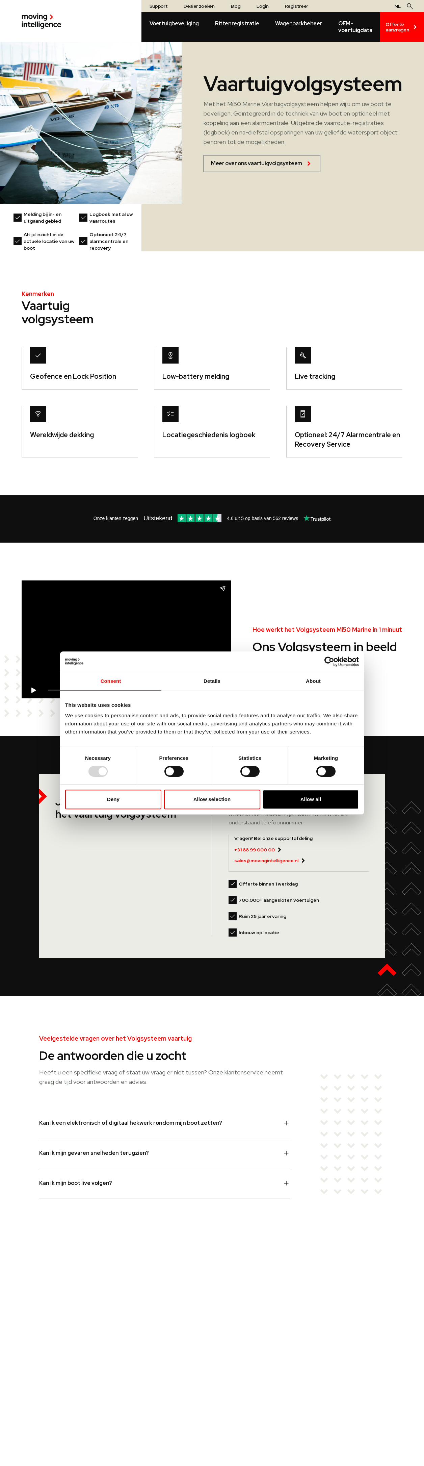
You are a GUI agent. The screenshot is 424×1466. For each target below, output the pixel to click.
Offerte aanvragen (402, 27)
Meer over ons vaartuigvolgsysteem (262, 163)
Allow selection (212, 799)
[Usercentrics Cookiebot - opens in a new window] (329, 661)
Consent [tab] (111, 681)
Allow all (310, 799)
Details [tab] (212, 681)
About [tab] (313, 681)
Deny (113, 799)
